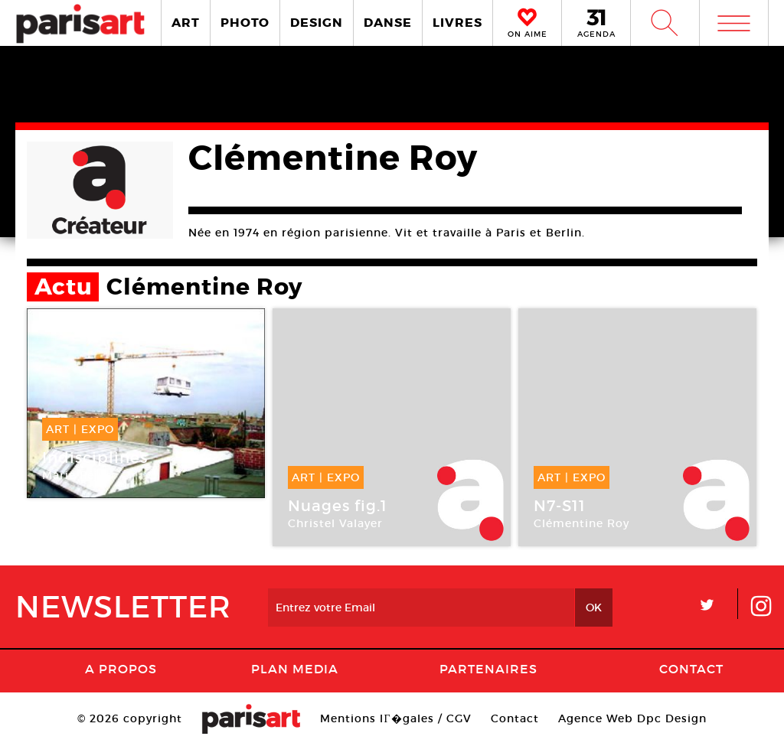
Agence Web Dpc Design (632, 718)
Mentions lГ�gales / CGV (395, 718)
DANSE (388, 23)
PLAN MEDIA (294, 668)
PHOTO (245, 23)
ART (186, 23)
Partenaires (488, 668)
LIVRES (457, 23)
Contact (691, 668)
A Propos (121, 668)
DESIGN (316, 23)
